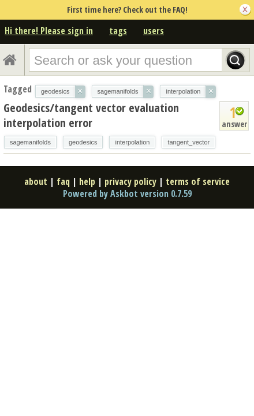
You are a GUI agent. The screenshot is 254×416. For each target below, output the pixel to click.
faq (63, 181)
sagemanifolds (30, 142)
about (35, 181)
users (153, 30)
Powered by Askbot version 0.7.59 (127, 193)
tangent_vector (188, 142)
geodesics (83, 142)
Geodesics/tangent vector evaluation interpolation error (91, 115)
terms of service (198, 181)
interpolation (132, 142)
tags (118, 30)
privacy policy (130, 181)
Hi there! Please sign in (49, 30)
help (87, 181)
